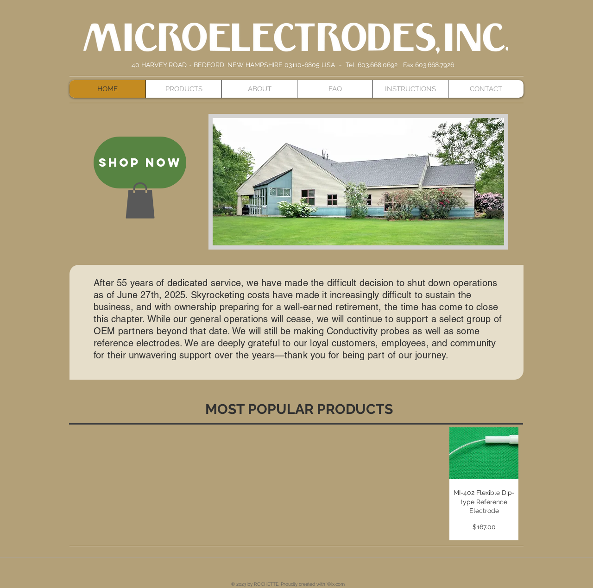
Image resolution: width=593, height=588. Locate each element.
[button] (140, 200)
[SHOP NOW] (140, 162)
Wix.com (336, 584)
